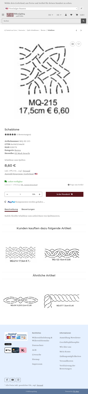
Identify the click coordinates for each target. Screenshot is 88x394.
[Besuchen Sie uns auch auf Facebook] (7, 380)
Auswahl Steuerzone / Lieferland (21, 173)
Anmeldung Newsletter (70, 337)
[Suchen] (83, 20)
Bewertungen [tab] (28, 209)
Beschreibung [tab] (11, 209)
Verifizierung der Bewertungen (67, 367)
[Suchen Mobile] (41, 20)
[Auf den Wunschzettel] (78, 43)
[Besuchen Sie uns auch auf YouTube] (12, 380)
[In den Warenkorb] (6, 38)
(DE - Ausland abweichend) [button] (29, 185)
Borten (18, 150)
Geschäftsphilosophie (69, 342)
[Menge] (20, 194)
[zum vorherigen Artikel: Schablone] (76, 30)
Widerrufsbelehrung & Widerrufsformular (42, 339)
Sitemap (35, 359)
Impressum (37, 364)
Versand (26, 170)
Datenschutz (37, 345)
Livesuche (36, 354)
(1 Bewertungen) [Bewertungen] (18, 134)
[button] (66, 15)
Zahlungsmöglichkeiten (70, 356)
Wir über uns (65, 346)
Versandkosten (66, 360)
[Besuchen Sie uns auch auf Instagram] (18, 380)
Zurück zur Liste (11, 30)
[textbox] (41, 8)
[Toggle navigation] (3, 13)
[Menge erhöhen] (39, 194)
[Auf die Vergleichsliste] (72, 43)
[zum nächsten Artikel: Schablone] (81, 30)
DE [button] (49, 15)
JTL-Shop (76, 391)
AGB (34, 350)
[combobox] (41, 8)
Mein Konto (65, 351)
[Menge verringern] (7, 194)
